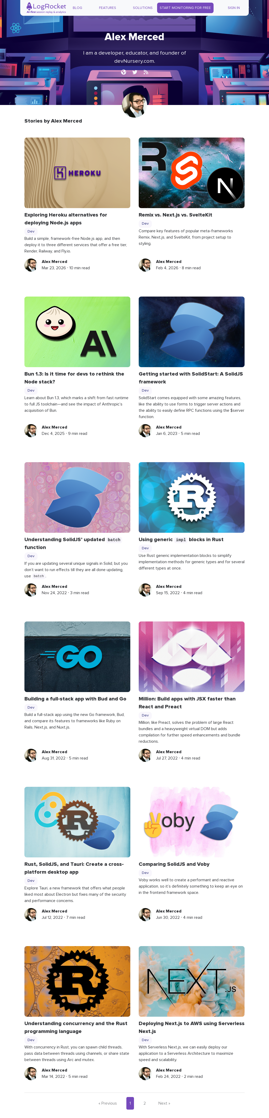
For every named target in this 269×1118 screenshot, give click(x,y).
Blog (77, 8)
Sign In (234, 8)
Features (107, 8)
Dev (31, 231)
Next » (164, 1103)
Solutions (143, 8)
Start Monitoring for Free (185, 8)
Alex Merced (54, 261)
